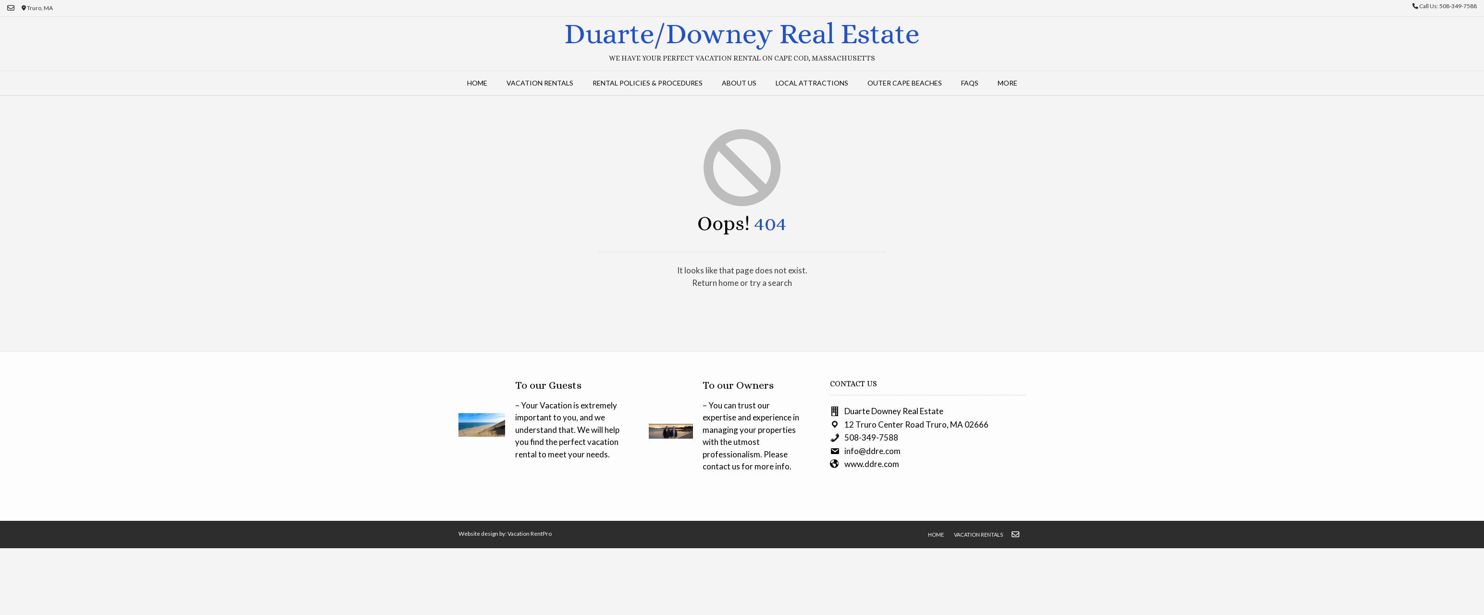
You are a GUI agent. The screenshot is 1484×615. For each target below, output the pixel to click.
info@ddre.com (872, 451)
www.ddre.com (871, 464)
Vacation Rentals (540, 83)
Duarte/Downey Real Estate (742, 33)
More (1007, 83)
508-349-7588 (871, 437)
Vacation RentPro (529, 533)
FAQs (969, 83)
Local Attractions (812, 83)
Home (477, 83)
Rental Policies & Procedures (648, 83)
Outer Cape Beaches (904, 83)
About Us (739, 83)
